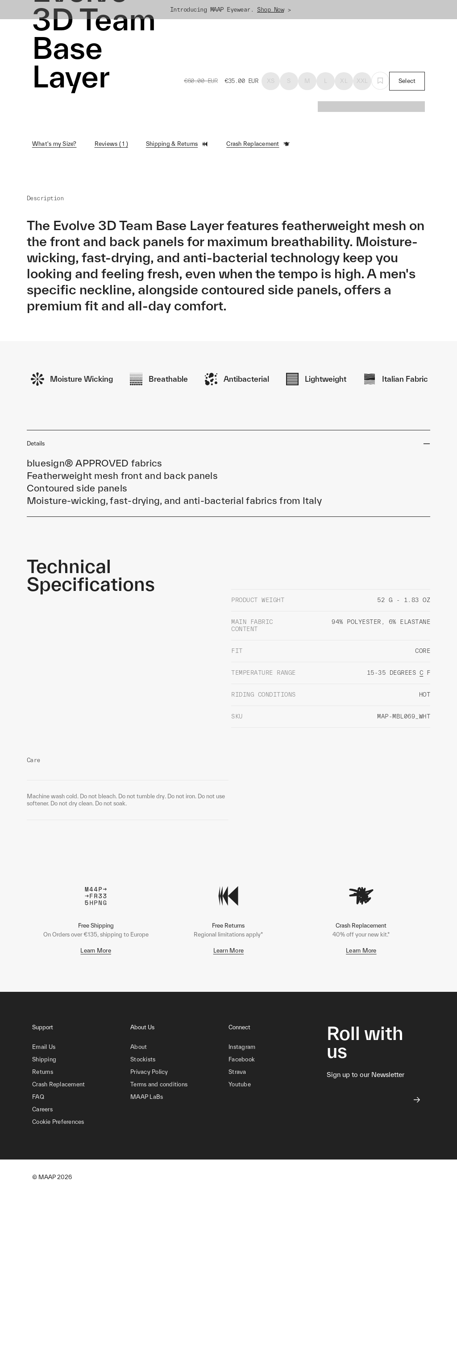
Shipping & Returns (177, 144)
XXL (362, 81)
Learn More (95, 950)
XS (271, 81)
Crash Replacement (258, 144)
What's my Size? (54, 143)
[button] (81, 1122)
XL (344, 81)
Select (407, 81)
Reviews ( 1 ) (111, 143)
